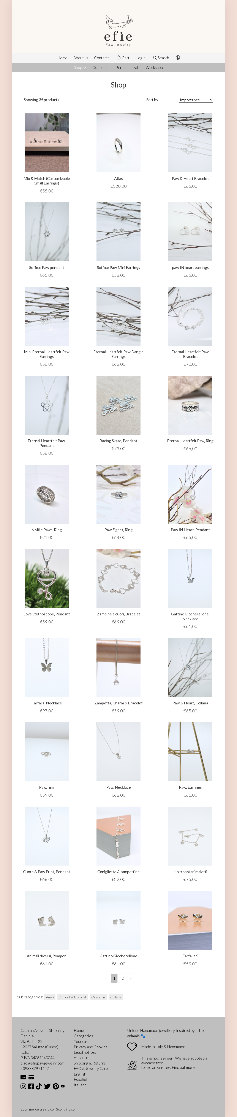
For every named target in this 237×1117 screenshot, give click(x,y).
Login (140, 57)
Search (160, 57)
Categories (83, 1035)
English (80, 1074)
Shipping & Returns (90, 1063)
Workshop (154, 67)
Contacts (101, 57)
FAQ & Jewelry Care (91, 1068)
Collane (115, 997)
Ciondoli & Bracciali (72, 997)
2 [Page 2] (123, 978)
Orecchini (98, 997)
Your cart (81, 1041)
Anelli (50, 997)
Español (80, 1079)
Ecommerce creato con (49, 1109)
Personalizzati (128, 67)
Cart (123, 57)
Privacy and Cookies (90, 1046)
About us (80, 57)
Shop (80, 67)
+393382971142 (35, 1068)
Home (62, 57)
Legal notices (85, 1052)
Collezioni (101, 67)
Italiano (80, 1084)
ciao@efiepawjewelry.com (42, 1063)
